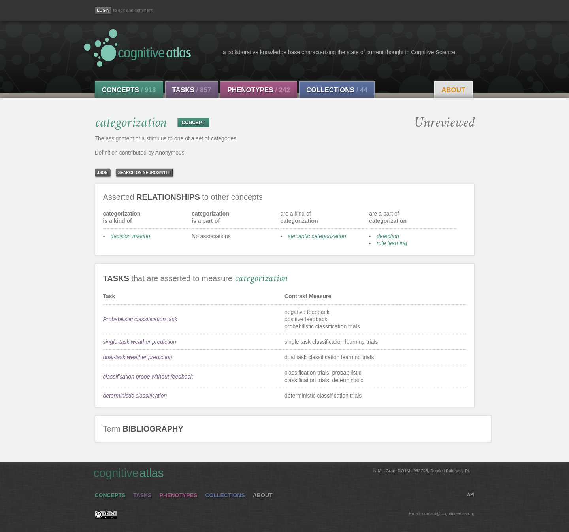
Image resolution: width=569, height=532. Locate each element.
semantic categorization (317, 236)
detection (388, 236)
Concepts (129, 90)
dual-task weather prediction (137, 357)
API (470, 494)
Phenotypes (258, 90)
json (102, 172)
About (453, 90)
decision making (130, 236)
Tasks (191, 90)
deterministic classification (135, 395)
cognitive (282, 472)
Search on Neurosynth (144, 172)
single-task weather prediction (139, 342)
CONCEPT (193, 122)
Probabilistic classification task (140, 319)
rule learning (392, 243)
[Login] (103, 10)
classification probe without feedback (148, 376)
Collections (336, 90)
